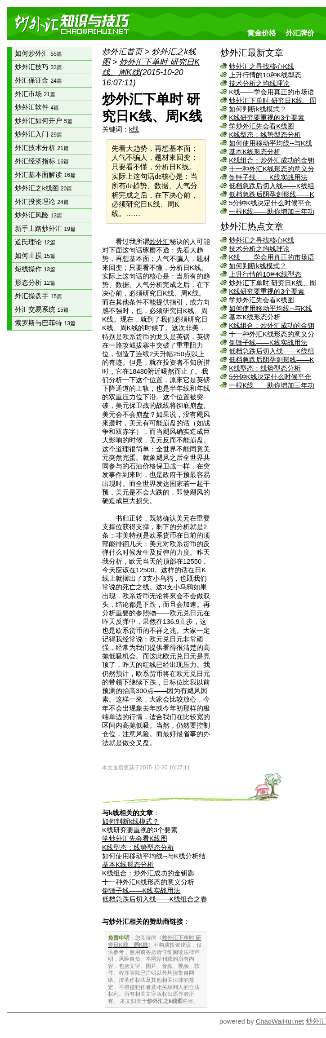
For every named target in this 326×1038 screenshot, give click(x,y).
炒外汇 (159, 241)
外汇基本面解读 (45, 174)
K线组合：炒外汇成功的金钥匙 (148, 873)
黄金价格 (261, 33)
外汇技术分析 (41, 147)
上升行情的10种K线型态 (265, 75)
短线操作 (35, 269)
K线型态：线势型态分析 (265, 134)
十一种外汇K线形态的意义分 (271, 168)
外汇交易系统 (41, 309)
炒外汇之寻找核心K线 (261, 66)
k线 (134, 129)
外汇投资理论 (41, 201)
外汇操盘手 (38, 296)
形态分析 (35, 282)
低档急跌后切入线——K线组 (271, 186)
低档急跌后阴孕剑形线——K (271, 194)
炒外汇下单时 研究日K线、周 (272, 100)
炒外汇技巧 (38, 67)
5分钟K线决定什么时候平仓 (270, 203)
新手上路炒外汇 (45, 228)
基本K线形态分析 (255, 151)
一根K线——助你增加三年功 (271, 211)
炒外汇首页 (122, 51)
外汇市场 (35, 93)
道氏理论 (35, 242)
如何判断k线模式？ (257, 109)
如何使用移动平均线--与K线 (270, 143)
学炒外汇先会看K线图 (261, 126)
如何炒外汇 (38, 53)
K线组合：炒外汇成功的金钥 (271, 160)
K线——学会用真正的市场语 (271, 92)
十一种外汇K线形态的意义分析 (148, 882)
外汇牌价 (300, 33)
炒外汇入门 (38, 134)
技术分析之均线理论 (259, 83)
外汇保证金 (38, 80)
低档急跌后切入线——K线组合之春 (154, 899)
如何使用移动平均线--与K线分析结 (153, 856)
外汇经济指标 (41, 161)
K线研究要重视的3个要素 (266, 117)
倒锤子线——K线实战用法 (268, 177)
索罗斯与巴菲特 (45, 323)
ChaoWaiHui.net (280, 1021)
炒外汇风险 (38, 215)
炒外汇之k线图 (43, 188)
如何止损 (35, 255)
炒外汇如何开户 (43, 120)
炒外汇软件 (37, 107)
